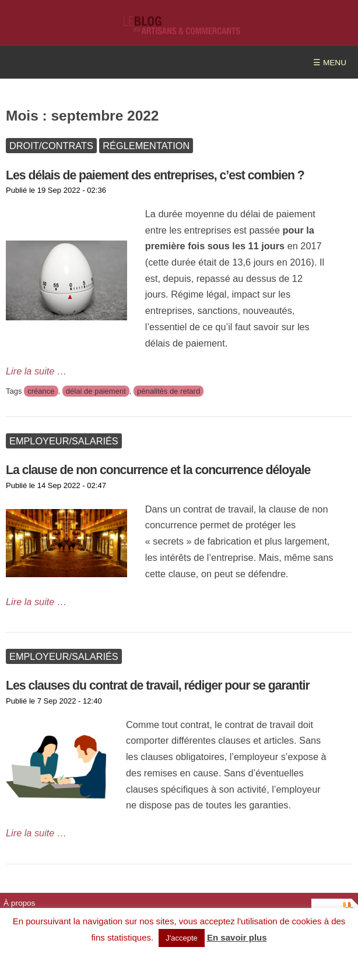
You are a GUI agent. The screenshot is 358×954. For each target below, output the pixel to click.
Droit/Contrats (51, 145)
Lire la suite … (36, 371)
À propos (19, 903)
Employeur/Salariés (63, 441)
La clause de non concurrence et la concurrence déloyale (158, 469)
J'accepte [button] (182, 938)
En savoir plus (237, 937)
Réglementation (146, 145)
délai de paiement (96, 391)
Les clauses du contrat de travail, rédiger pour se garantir (158, 685)
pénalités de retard (168, 391)
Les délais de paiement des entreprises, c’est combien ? (155, 175)
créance (40, 391)
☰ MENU (329, 62)
